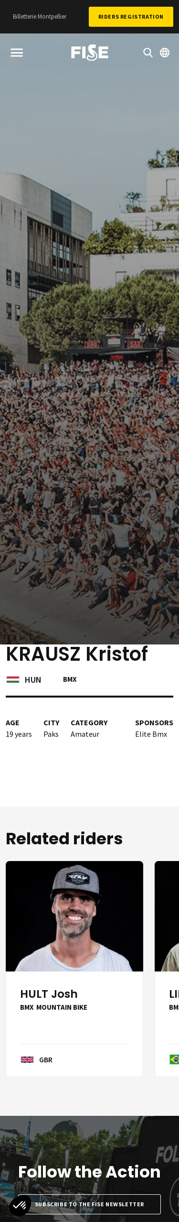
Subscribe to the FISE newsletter (89, 1204)
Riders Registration (131, 16)
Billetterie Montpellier (39, 16)
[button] (20, 1205)
